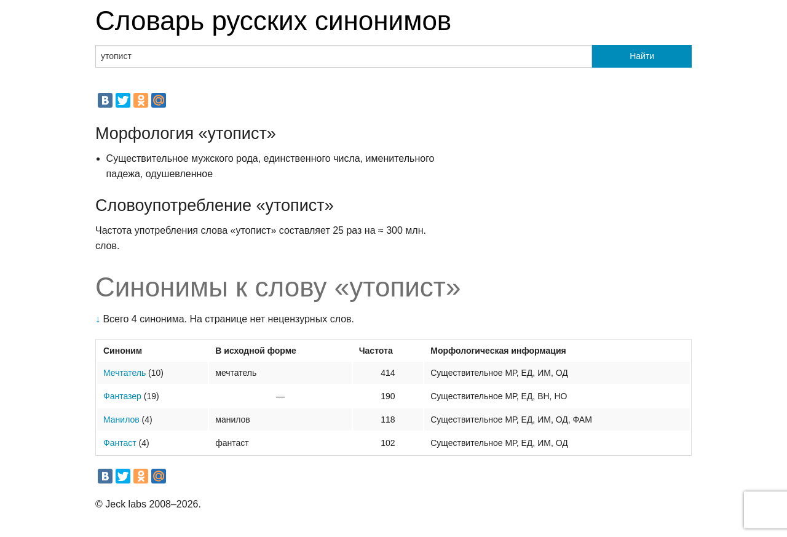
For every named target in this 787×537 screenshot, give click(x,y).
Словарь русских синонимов (273, 21)
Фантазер (122, 396)
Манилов (121, 419)
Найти (642, 56)
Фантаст (119, 443)
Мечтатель (124, 373)
